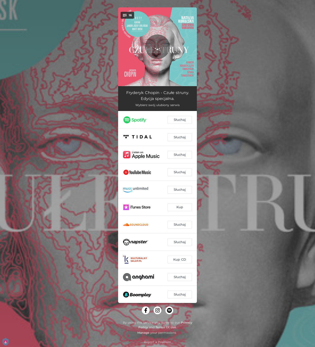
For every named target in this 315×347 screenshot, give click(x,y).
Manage (143, 332)
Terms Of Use (166, 327)
